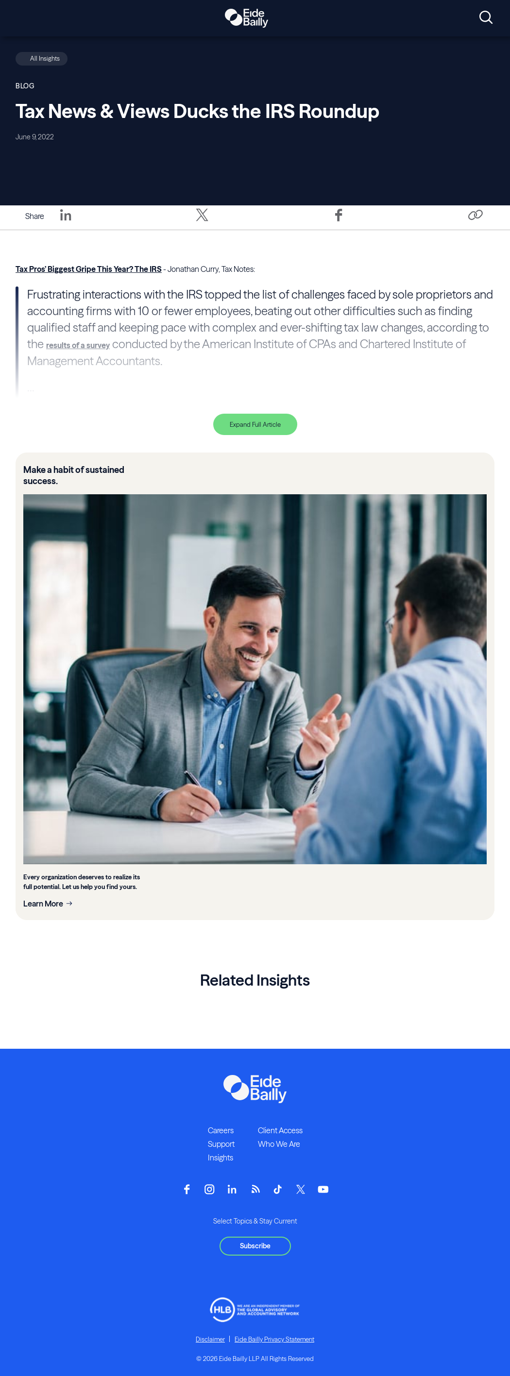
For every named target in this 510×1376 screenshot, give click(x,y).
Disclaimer (210, 1339)
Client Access (280, 1130)
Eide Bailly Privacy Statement (274, 1339)
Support (221, 1144)
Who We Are (279, 1144)
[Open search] (485, 18)
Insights (220, 1157)
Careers (221, 1130)
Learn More (43, 903)
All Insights (45, 58)
